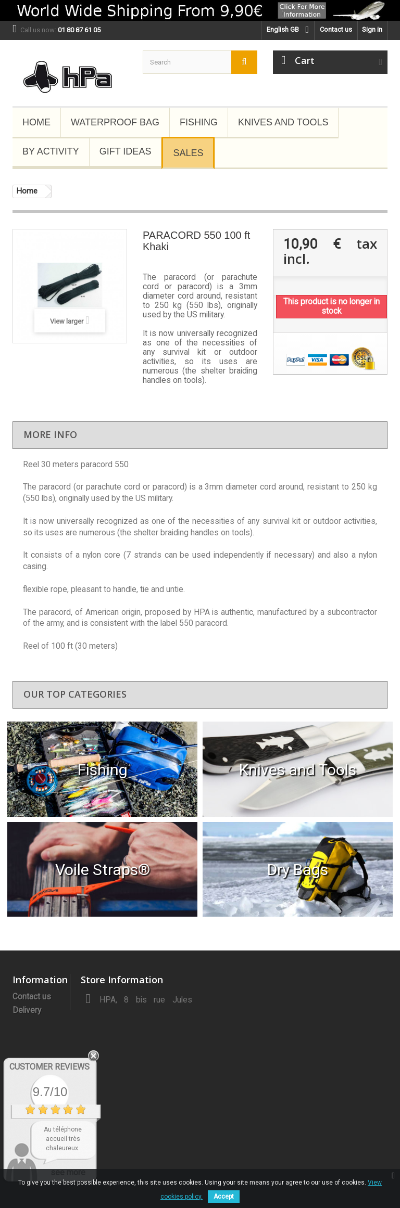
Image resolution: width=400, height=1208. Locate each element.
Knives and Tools (283, 122)
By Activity (50, 151)
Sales (188, 153)
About (23, 1024)
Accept (224, 1196)
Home (36, 122)
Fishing (199, 122)
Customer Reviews (49, 1067)
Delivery (26, 1010)
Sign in (372, 29)
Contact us (336, 29)
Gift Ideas (125, 151)
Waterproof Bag (115, 122)
